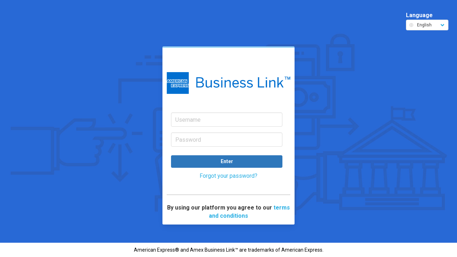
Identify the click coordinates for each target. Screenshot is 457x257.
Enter (227, 161)
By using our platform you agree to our (228, 211)
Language (427, 21)
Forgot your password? (228, 175)
